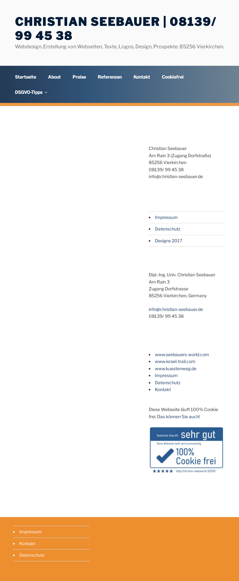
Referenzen (110, 77)
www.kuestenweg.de (175, 368)
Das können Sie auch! (178, 416)
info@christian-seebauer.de (176, 309)
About (54, 77)
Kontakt (142, 77)
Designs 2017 (168, 240)
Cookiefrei (173, 77)
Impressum (166, 217)
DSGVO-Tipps (31, 92)
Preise (79, 77)
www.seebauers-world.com (182, 354)
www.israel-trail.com (175, 361)
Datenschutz (167, 228)
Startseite (25, 77)
